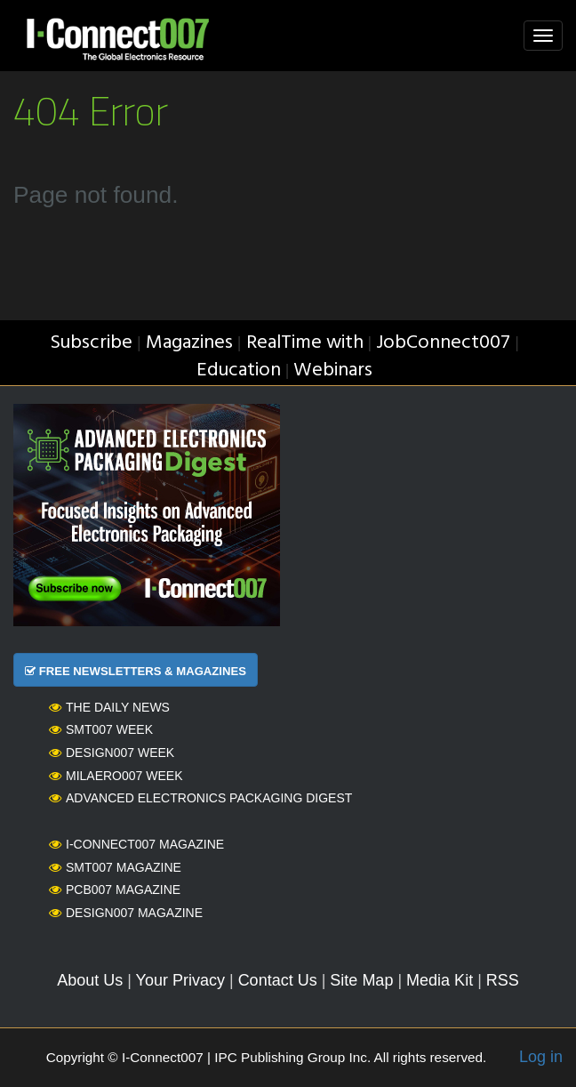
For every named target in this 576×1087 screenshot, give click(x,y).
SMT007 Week (101, 729)
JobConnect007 (443, 342)
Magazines (189, 342)
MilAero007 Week (116, 776)
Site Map (361, 980)
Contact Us (277, 980)
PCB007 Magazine (114, 889)
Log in (541, 1057)
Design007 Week (111, 752)
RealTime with (305, 342)
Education (238, 370)
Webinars (332, 370)
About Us (90, 980)
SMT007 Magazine (115, 867)
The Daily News (109, 707)
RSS (502, 980)
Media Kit (439, 980)
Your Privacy (180, 980)
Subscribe (91, 342)
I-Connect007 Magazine (136, 844)
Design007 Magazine (126, 913)
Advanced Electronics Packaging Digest (200, 798)
